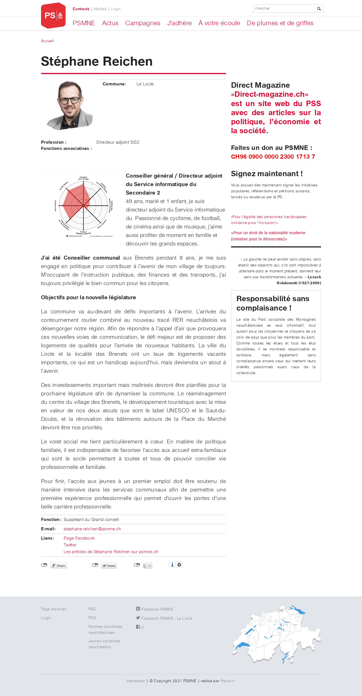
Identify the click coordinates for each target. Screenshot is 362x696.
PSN (92, 618)
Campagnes (142, 23)
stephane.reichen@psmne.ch (92, 529)
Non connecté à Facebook (44, 565)
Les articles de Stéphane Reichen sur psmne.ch (111, 552)
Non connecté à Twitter (95, 565)
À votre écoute (219, 23)
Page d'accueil (53, 609)
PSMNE (84, 23)
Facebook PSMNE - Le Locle (166, 618)
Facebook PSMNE (157, 609)
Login (116, 9)
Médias (100, 9)
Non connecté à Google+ (137, 565)
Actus (110, 23)
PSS (92, 609)
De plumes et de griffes (280, 23)
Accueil (47, 41)
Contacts (81, 9)
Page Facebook (79, 538)
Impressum (135, 681)
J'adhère (179, 23)
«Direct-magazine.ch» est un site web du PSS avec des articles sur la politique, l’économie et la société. (276, 112)
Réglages (179, 564)
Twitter (70, 545)
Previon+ (228, 681)
